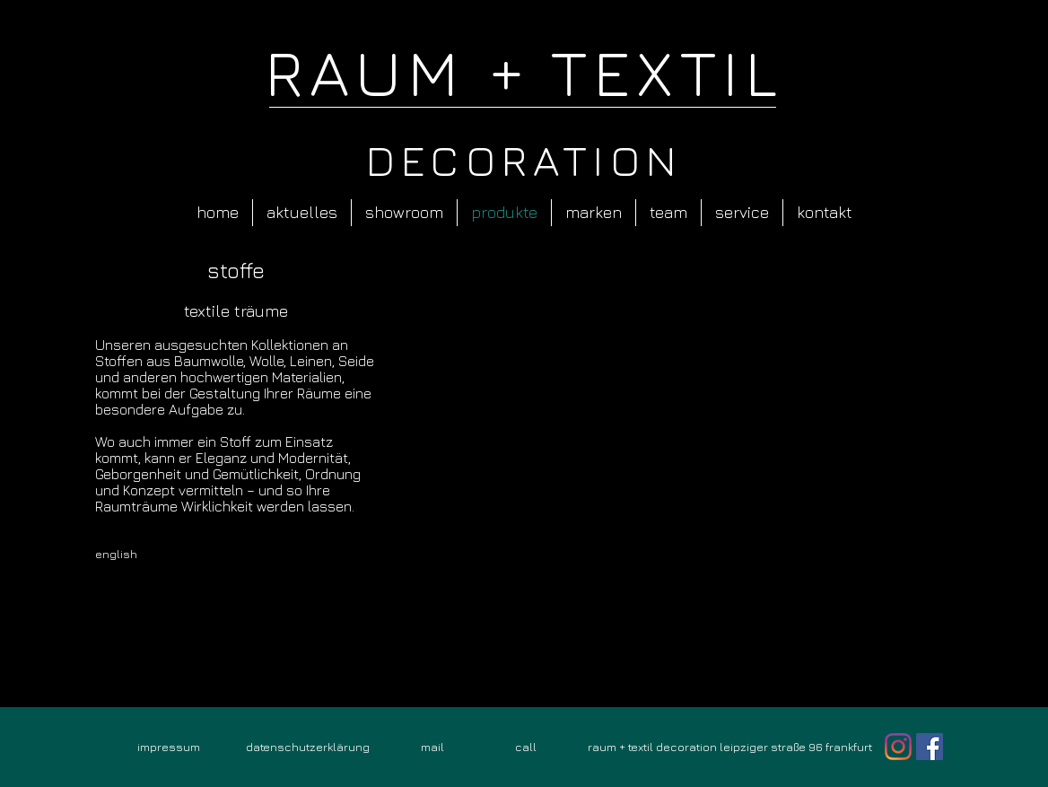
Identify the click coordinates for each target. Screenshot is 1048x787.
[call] (525, 746)
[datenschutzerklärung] (308, 746)
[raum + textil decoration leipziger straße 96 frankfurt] (730, 746)
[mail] (432, 746)
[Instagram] (898, 746)
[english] (140, 554)
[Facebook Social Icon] (929, 746)
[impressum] (168, 746)
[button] (676, 477)
